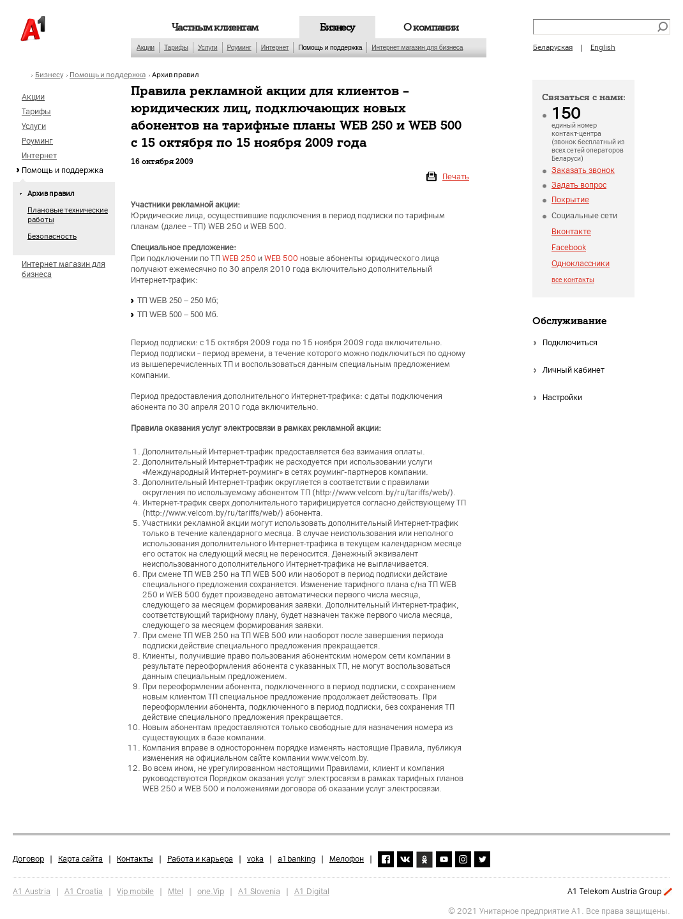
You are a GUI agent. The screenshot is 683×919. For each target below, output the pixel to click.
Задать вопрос (579, 185)
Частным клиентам (215, 27)
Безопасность (52, 236)
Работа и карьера (200, 855)
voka (255, 855)
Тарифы (176, 47)
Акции (145, 47)
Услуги (208, 47)
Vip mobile (135, 888)
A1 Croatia (83, 888)
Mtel (175, 888)
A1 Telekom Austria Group (614, 891)
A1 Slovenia (259, 888)
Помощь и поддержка (330, 47)
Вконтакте (571, 231)
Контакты (135, 855)
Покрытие (570, 199)
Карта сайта (80, 855)
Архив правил (175, 75)
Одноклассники (581, 263)
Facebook (569, 247)
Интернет (275, 47)
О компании (430, 27)
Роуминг (239, 47)
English (602, 47)
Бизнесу (337, 27)
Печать (455, 176)
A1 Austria (31, 888)
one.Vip (210, 888)
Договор (28, 855)
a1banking (296, 855)
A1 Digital (311, 888)
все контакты (573, 280)
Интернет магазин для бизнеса (417, 47)
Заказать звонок (583, 170)
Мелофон (346, 855)
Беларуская (553, 47)
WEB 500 (281, 258)
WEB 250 (239, 258)
